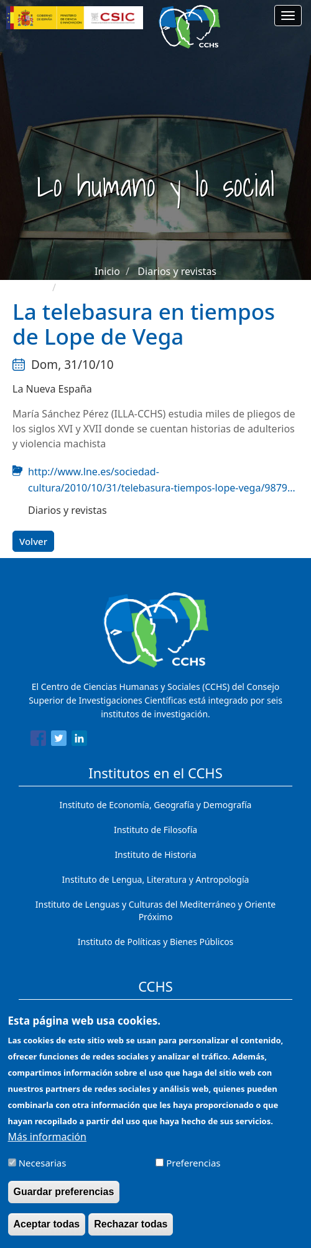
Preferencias (193, 1169)
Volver (33, 541)
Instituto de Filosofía (155, 830)
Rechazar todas (130, 1231)
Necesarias (43, 1169)
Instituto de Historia (155, 854)
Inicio (107, 271)
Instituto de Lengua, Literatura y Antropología (155, 879)
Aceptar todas (47, 1231)
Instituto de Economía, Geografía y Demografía (156, 805)
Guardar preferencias (64, 1198)
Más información (47, 1143)
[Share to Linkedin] (79, 740)
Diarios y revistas (176, 271)
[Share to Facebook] (38, 740)
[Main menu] (288, 15)
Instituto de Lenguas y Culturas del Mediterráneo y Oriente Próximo (155, 910)
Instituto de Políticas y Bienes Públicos (156, 942)
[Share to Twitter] (59, 740)
